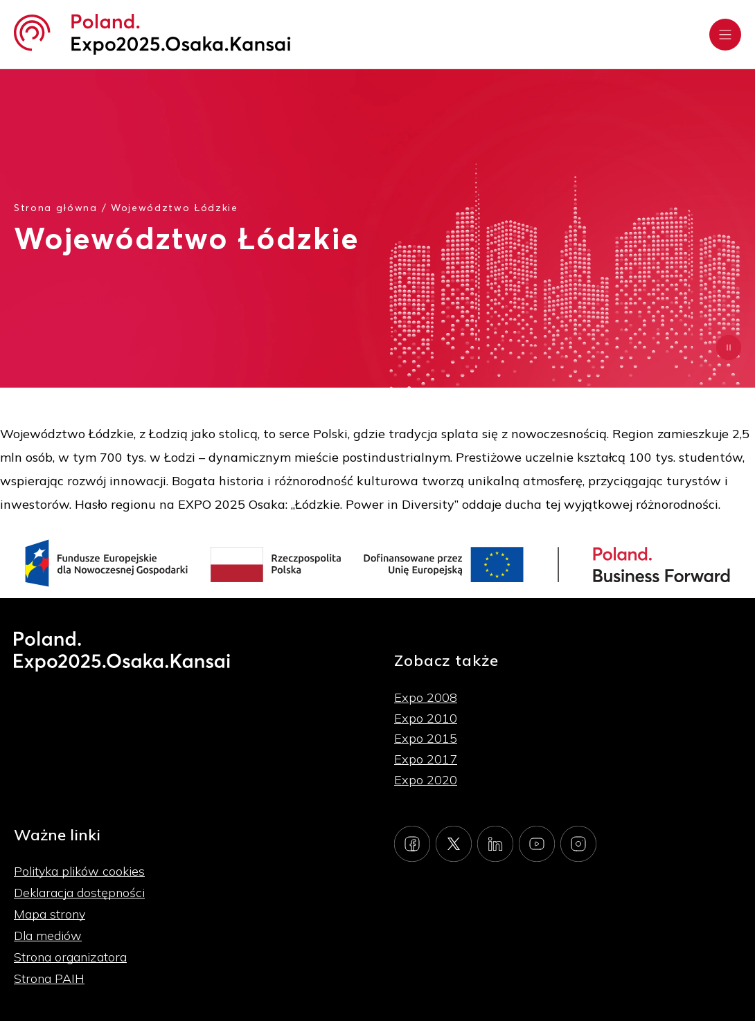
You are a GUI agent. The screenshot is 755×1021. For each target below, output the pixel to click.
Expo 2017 (425, 759)
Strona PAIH (49, 978)
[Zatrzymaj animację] (728, 347)
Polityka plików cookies (79, 871)
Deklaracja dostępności (79, 893)
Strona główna (56, 207)
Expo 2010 (425, 718)
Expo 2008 (425, 697)
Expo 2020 (425, 780)
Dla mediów (48, 935)
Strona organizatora (70, 957)
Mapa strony (49, 914)
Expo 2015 (425, 738)
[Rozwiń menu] (725, 35)
